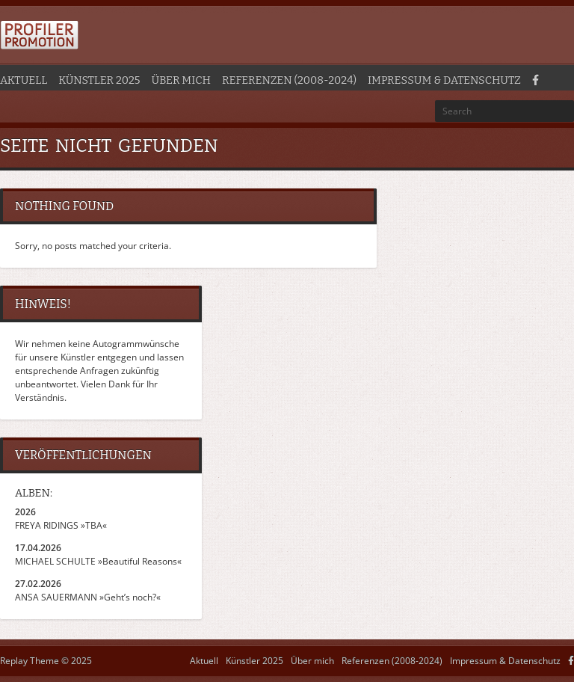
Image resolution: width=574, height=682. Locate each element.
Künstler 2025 (99, 80)
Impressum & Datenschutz (444, 80)
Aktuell (23, 80)
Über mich (181, 80)
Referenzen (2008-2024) (289, 80)
